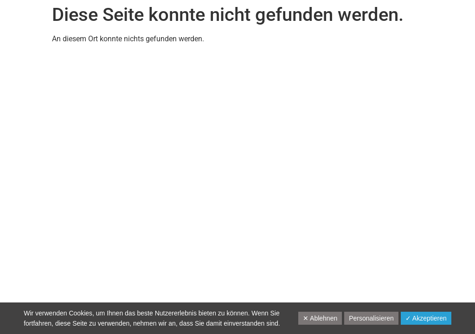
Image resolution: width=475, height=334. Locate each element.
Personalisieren (371, 318)
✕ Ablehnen (320, 318)
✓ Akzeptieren (426, 318)
